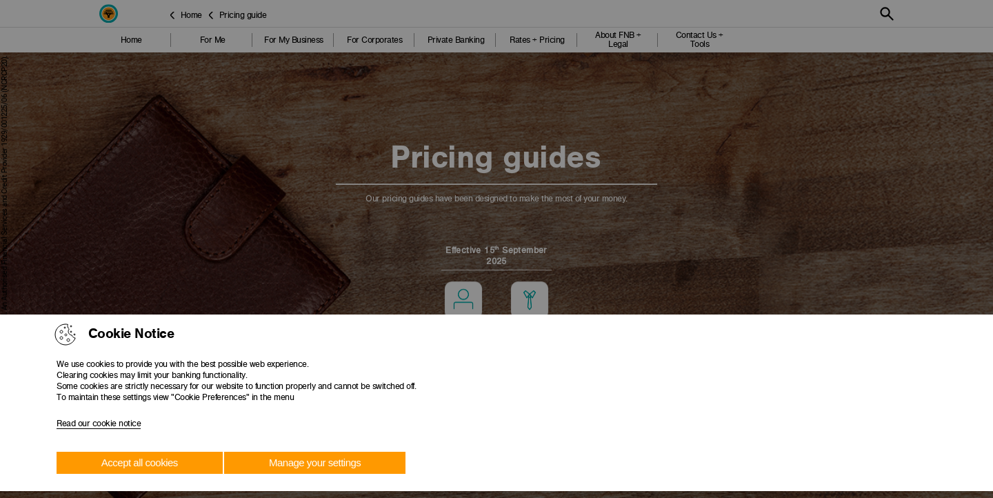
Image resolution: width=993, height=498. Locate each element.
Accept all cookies (139, 462)
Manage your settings (315, 462)
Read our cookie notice (99, 423)
